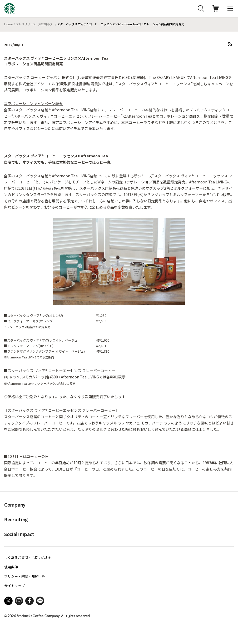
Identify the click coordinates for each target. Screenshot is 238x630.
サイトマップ (14, 585)
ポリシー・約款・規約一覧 (24, 576)
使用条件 (11, 566)
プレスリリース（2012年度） (35, 24)
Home (8, 24)
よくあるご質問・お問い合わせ (28, 557)
